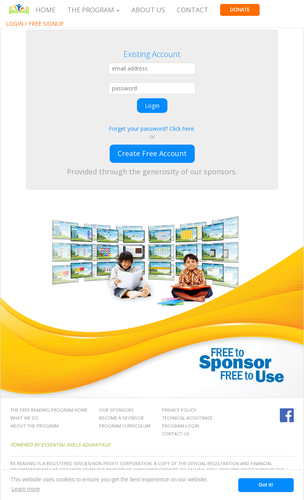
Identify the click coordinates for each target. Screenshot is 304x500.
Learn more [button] (25, 489)
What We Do (24, 418)
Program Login (180, 426)
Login (152, 105)
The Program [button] (93, 9)
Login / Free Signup (35, 23)
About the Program (34, 426)
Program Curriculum (124, 426)
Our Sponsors (116, 410)
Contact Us (176, 434)
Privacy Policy (179, 410)
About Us (148, 9)
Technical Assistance (187, 418)
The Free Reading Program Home (48, 410)
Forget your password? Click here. (152, 128)
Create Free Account (152, 153)
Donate (240, 9)
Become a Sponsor (121, 418)
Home (45, 9)
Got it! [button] (265, 485)
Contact (192, 9)
